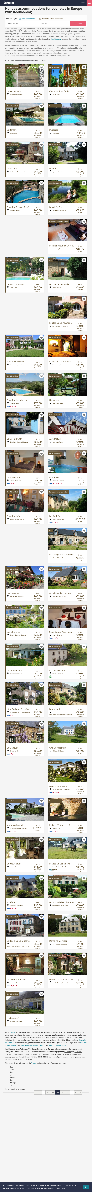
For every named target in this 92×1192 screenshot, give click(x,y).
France (12, 1032)
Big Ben (13, 1045)
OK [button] (86, 1187)
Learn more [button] (60, 1188)
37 (63, 1092)
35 (53, 1092)
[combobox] (22, 23)
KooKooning (56, 39)
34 (48, 1092)
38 (67, 1092)
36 (58, 1092)
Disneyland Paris (36, 1045)
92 (76, 1092)
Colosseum (24, 1045)
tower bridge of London (57, 1045)
